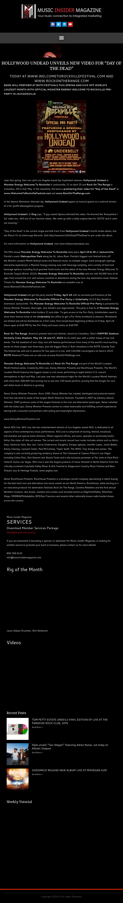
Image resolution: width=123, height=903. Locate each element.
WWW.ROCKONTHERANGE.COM (61, 80)
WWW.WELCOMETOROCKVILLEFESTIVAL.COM (66, 76)
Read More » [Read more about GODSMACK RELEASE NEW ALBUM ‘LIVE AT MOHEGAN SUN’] (37, 774)
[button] (61, 38)
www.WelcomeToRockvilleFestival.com (27, 193)
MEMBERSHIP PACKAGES (21, 532)
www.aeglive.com (48, 470)
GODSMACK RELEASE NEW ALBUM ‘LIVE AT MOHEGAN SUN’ (69, 770)
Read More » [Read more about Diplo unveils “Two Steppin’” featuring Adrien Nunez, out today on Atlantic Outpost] (37, 753)
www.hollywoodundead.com (74, 243)
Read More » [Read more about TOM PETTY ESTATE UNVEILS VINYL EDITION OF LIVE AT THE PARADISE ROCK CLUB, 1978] (37, 727)
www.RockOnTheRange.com (73, 193)
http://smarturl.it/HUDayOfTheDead (68, 235)
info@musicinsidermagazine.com (24, 557)
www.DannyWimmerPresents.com (22, 418)
